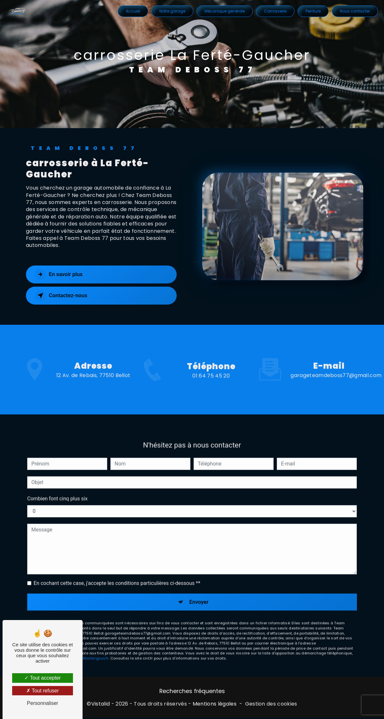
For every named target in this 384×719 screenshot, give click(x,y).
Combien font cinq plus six (57, 489)
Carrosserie (274, 11)
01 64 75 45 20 (210, 385)
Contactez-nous (64, 295)
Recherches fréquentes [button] (192, 692)
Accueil (132, 11)
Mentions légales (214, 704)
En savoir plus (62, 274)
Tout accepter (42, 678)
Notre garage (172, 11)
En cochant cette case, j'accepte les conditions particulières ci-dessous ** (117, 574)
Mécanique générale (224, 11)
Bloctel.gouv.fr (95, 650)
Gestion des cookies (271, 704)
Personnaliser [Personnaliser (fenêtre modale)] (42, 703)
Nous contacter (354, 11)
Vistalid (100, 704)
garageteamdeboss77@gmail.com (336, 366)
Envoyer (199, 593)
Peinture (312, 11)
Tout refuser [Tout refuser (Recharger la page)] (42, 690)
